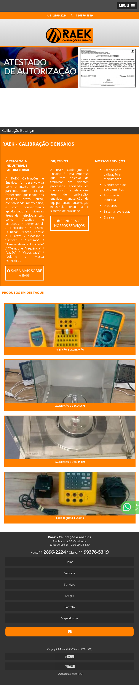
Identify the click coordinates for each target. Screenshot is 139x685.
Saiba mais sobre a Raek (24, 273)
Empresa (69, 573)
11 (56, 15)
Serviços (69, 584)
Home (69, 562)
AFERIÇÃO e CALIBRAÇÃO (70, 349)
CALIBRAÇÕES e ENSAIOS (70, 518)
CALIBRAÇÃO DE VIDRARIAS (70, 461)
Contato (69, 607)
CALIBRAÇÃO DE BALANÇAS (70, 405)
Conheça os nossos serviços (69, 223)
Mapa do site (69, 618)
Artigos (69, 596)
